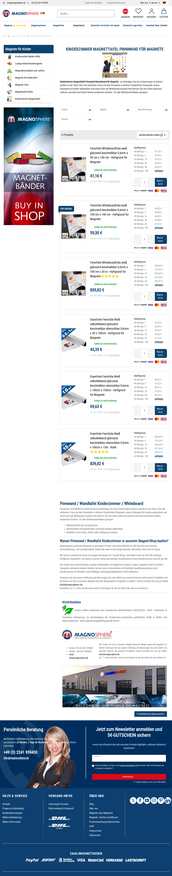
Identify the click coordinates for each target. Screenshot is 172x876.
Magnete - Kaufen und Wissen (103, 817)
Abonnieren (142, 776)
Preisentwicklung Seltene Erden (104, 821)
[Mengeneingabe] (144, 182)
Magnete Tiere (22, 84)
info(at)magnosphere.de (71, 584)
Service (154, 3)
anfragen (159, 170)
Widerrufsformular (12, 821)
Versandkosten (114, 181)
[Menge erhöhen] (151, 182)
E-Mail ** (97, 756)
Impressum (94, 835)
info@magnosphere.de (16, 3)
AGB (91, 826)
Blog (91, 804)
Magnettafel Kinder (24, 91)
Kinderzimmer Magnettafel (27, 99)
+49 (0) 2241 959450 (39, 3)
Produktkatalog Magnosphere (150, 714)
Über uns (144, 3)
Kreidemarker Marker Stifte (27, 56)
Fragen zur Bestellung (13, 808)
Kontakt (6, 804)
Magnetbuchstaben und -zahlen (30, 70)
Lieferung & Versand (58, 804)
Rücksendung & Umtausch (61, 808)
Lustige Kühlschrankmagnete (28, 63)
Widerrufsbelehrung (12, 817)
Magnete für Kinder (19, 36)
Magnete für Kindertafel (26, 77)
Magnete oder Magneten (101, 812)
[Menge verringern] (137, 182)
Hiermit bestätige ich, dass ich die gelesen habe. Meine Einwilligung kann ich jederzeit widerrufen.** (129, 766)
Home (4, 36)
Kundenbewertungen (12, 812)
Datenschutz (95, 830)
